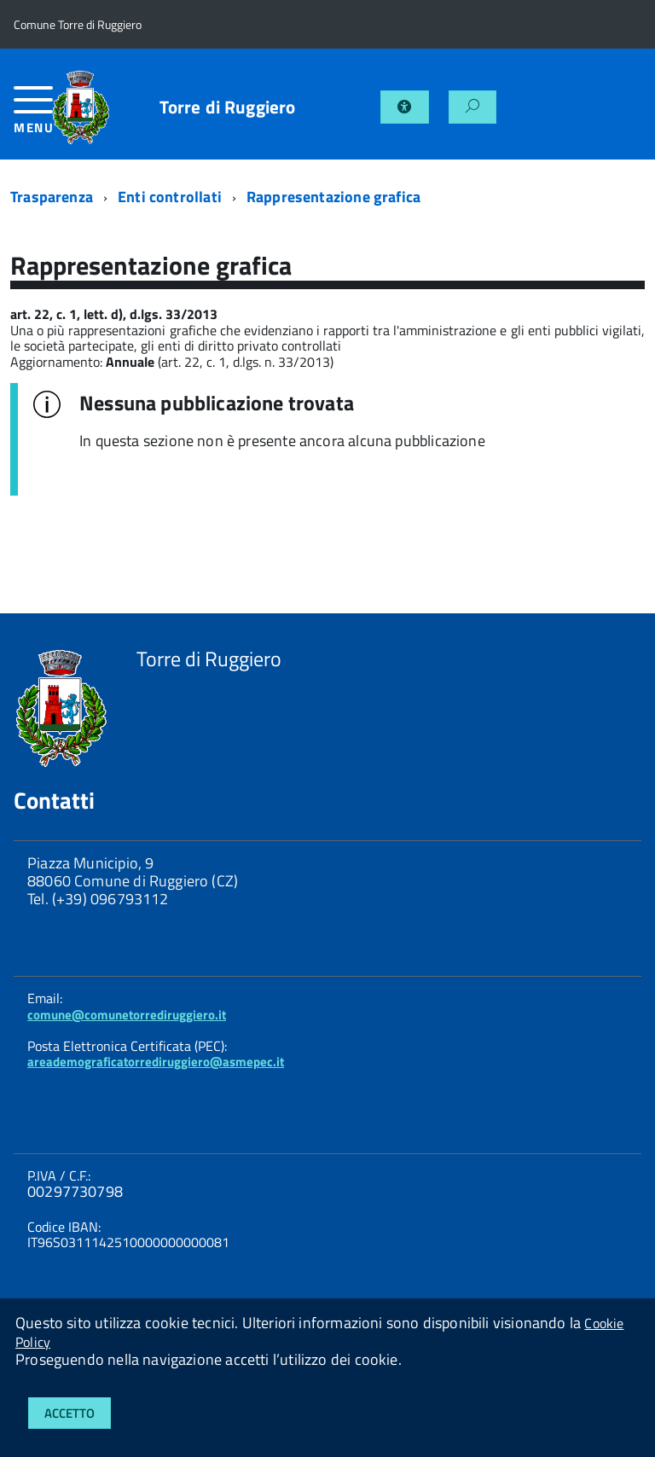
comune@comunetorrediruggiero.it (126, 1015)
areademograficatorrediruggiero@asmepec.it (155, 1061)
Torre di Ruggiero (227, 107)
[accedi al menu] (32, 116)
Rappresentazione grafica (333, 196)
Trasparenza (51, 196)
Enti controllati (170, 196)
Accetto (69, 1413)
